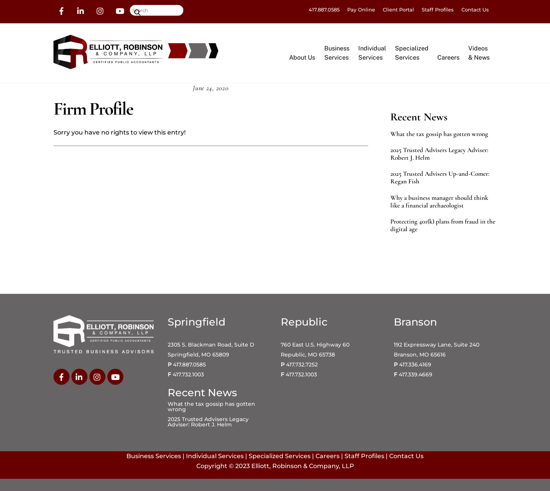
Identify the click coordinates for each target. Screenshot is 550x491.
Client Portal (398, 9)
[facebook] (61, 10)
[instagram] (100, 10)
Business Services (153, 456)
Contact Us (475, 9)
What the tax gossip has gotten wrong (439, 134)
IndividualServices (372, 53)
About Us (302, 57)
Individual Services (215, 456)
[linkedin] (81, 10)
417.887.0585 (324, 9)
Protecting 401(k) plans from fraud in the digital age (442, 225)
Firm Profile (93, 109)
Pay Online (361, 9)
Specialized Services (280, 456)
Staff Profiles (438, 9)
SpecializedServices (412, 53)
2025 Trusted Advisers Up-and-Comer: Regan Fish (439, 177)
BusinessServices (336, 53)
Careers (448, 57)
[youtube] (120, 10)
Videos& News (479, 53)
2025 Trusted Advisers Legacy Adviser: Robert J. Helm (439, 154)
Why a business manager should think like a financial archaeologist (439, 201)
